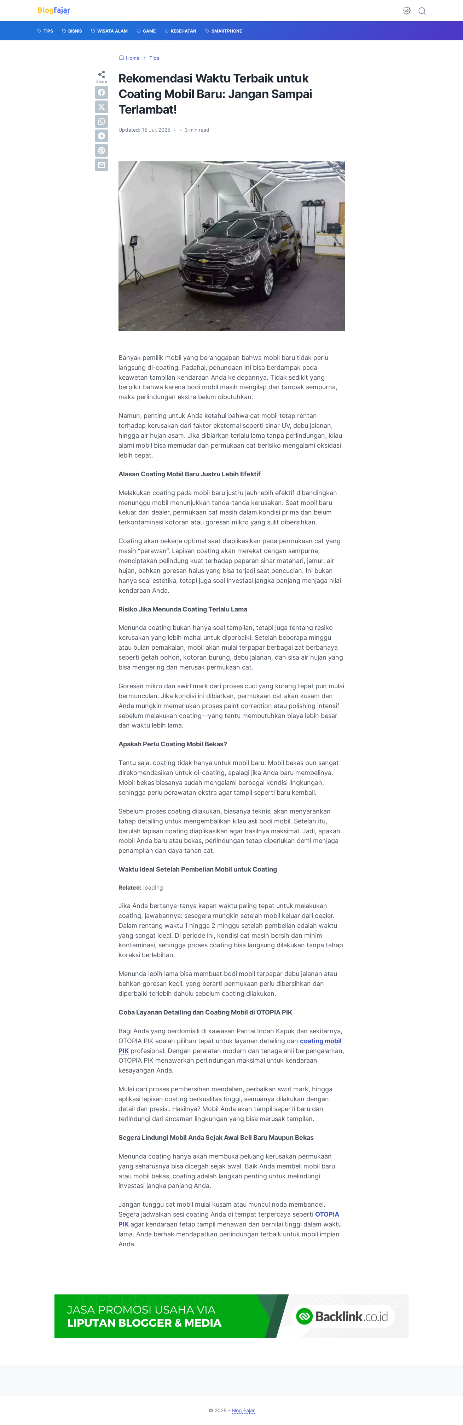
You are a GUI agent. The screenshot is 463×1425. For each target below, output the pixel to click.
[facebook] (101, 92)
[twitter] (101, 106)
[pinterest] (101, 150)
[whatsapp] (101, 121)
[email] (101, 165)
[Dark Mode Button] (407, 10)
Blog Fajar (243, 1410)
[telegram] (101, 136)
